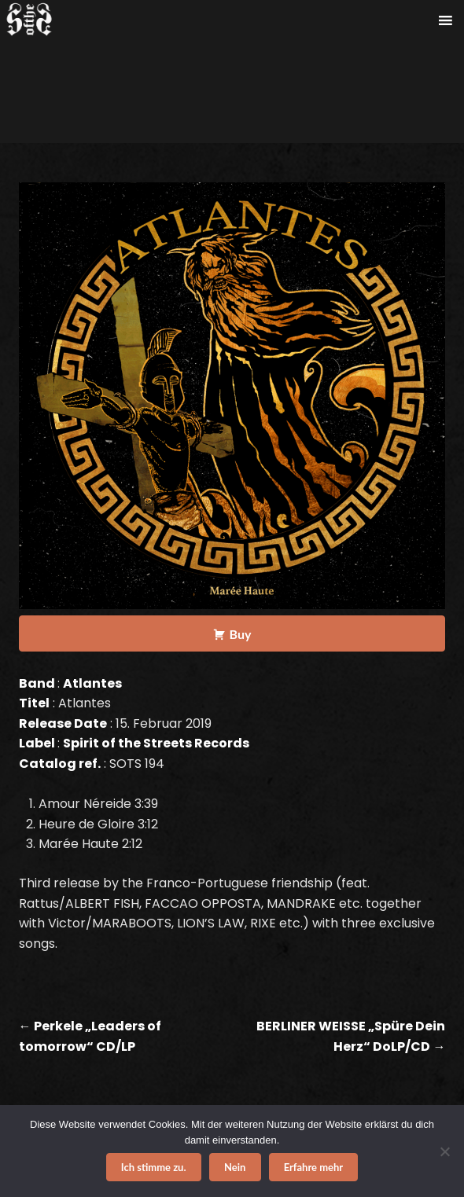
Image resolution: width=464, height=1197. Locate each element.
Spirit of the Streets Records (156, 743)
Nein (234, 1167)
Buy (241, 633)
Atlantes (92, 683)
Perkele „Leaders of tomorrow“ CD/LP (90, 1036)
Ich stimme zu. (153, 1167)
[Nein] (444, 1151)
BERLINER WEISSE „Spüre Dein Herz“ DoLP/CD (350, 1036)
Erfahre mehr (314, 1167)
